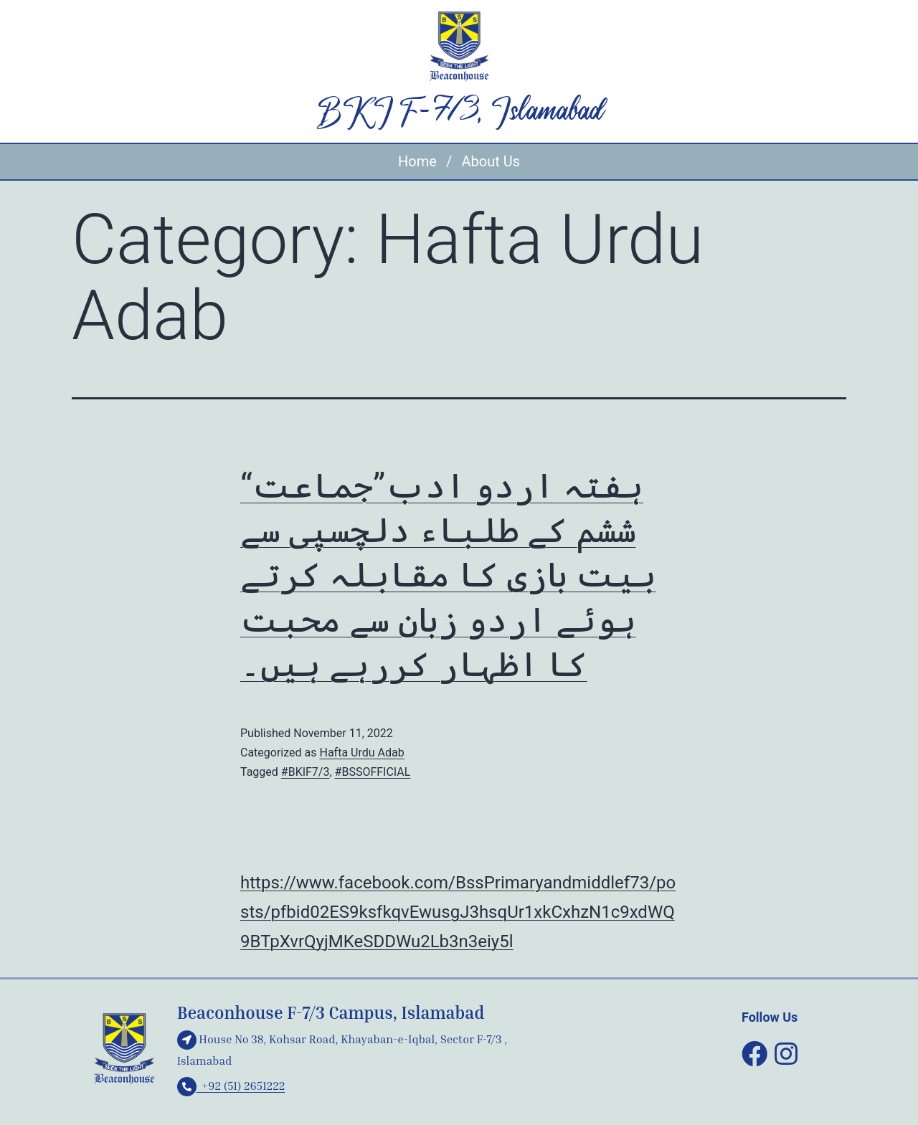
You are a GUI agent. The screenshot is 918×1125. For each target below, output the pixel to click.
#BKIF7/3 (305, 772)
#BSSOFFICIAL (373, 772)
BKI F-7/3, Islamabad (459, 112)
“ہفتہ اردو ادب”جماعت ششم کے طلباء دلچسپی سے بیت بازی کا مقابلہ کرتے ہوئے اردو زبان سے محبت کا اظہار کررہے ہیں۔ (448, 575)
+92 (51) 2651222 (231, 1085)
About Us (490, 161)
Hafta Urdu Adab (361, 752)
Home (417, 161)
